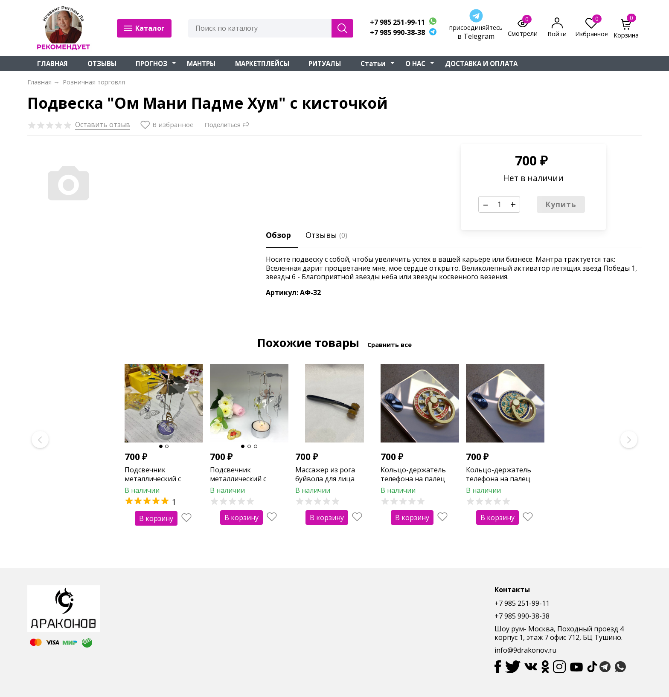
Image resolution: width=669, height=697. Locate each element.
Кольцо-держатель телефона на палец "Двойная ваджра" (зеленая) (498, 483)
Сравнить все (389, 344)
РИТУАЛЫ (324, 63)
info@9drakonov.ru (525, 650)
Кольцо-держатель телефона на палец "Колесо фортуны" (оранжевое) (413, 483)
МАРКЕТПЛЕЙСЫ (262, 63)
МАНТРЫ (201, 63)
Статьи (373, 63)
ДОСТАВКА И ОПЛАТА (481, 63)
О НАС (415, 63)
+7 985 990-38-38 (397, 32)
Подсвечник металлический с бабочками (153, 478)
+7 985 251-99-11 (397, 22)
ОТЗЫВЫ (101, 63)
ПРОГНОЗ (151, 63)
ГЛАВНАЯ (52, 63)
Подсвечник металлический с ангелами (238, 478)
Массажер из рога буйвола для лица (325, 474)
